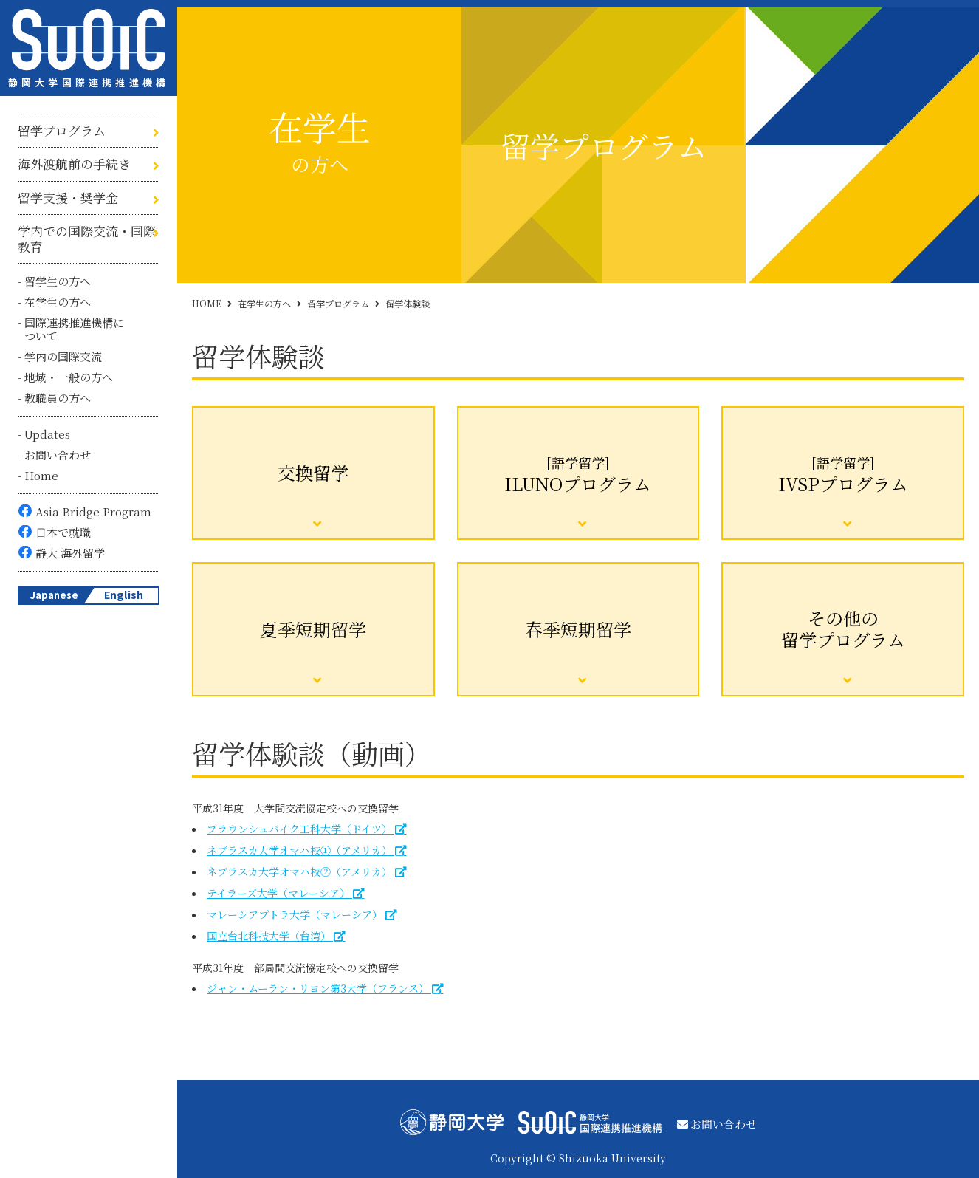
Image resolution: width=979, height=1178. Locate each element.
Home (41, 475)
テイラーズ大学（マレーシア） (278, 893)
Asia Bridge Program (93, 511)
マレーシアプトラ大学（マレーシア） (294, 914)
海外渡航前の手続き (74, 164)
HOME (206, 303)
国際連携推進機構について (74, 329)
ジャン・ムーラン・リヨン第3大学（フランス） (318, 988)
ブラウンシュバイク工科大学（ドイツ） (299, 828)
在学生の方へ (57, 301)
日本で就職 (63, 532)
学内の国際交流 (63, 356)
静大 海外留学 (70, 553)
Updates (47, 434)
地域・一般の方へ (68, 377)
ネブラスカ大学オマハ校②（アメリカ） (299, 871)
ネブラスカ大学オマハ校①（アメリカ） (299, 850)
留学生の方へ (57, 281)
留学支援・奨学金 (68, 198)
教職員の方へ (57, 397)
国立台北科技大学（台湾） (269, 935)
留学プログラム (62, 130)
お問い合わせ (57, 454)
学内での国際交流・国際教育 (87, 239)
